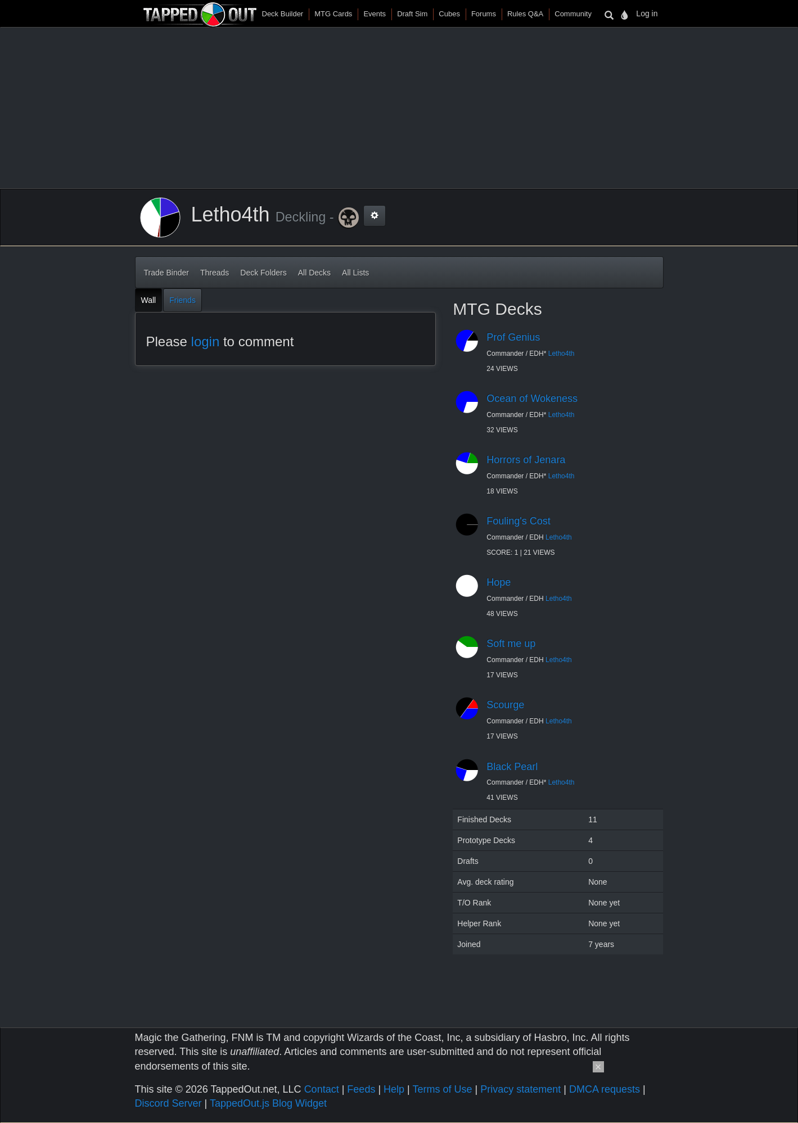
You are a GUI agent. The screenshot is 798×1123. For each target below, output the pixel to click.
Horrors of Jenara (525, 459)
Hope (498, 582)
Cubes (449, 14)
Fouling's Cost (518, 521)
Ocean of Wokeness (532, 398)
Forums (483, 14)
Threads (214, 272)
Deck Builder (283, 14)
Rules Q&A (525, 14)
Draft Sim (412, 14)
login (205, 341)
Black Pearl (512, 766)
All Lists (355, 272)
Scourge (505, 704)
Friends (182, 300)
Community (573, 14)
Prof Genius (513, 337)
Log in (646, 13)
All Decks (314, 272)
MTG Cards (333, 14)
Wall (148, 300)
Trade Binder (166, 272)
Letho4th (561, 353)
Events (374, 14)
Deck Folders (263, 272)
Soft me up (510, 643)
